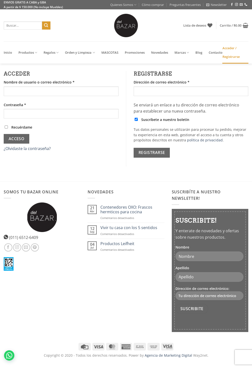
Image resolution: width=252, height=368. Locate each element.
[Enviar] (46, 25)
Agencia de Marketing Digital (168, 355)
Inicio (8, 52)
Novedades (159, 52)
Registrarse (152, 152)
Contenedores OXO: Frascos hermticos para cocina (126, 209)
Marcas (181, 52)
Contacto (215, 52)
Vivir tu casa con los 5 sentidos (128, 227)
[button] (216, 4)
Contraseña (24, 104)
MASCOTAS (109, 52)
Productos (27, 52)
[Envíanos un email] (241, 4)
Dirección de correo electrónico (171, 81)
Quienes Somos (123, 4)
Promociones (135, 52)
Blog (198, 52)
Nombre (182, 247)
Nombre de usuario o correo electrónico (49, 81)
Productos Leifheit (117, 243)
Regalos (51, 52)
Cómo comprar (153, 4)
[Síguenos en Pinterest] (35, 247)
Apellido (182, 268)
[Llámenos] (245, 4)
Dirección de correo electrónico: (209, 293)
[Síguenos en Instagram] (236, 4)
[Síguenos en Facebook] (231, 4)
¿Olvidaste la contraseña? (27, 148)
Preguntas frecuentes (185, 4)
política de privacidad (205, 140)
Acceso (17, 138)
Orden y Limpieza (80, 52)
